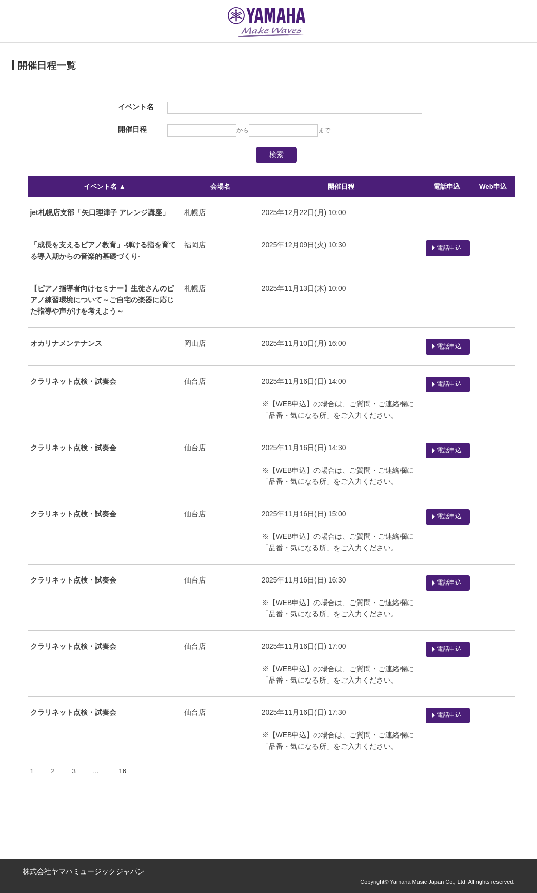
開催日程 (340, 186)
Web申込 (493, 186)
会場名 (220, 186)
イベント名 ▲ (105, 186)
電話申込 (446, 186)
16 (122, 769)
